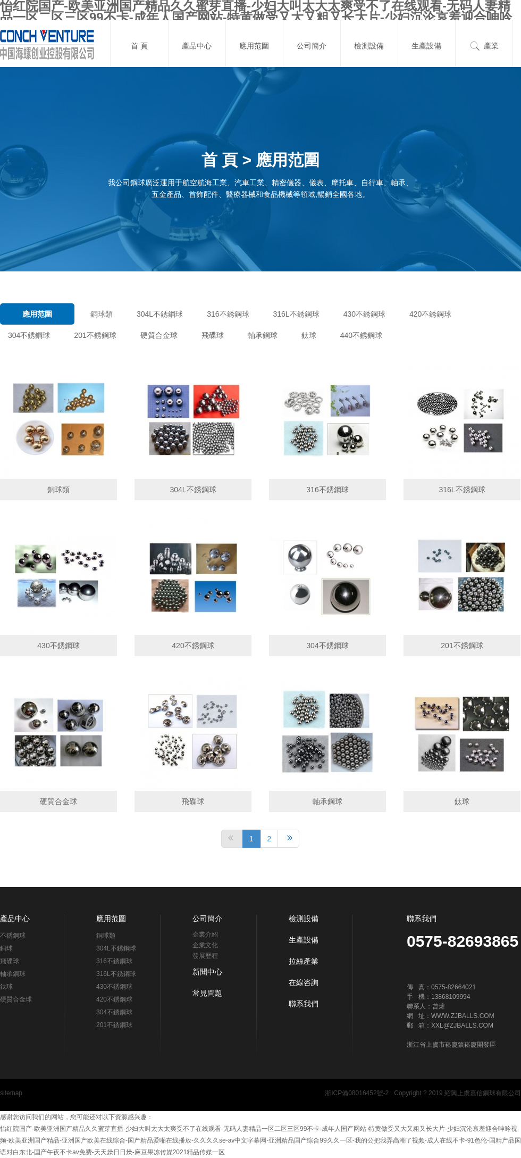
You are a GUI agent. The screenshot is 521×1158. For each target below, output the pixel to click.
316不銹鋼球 (228, 314)
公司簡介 (311, 46)
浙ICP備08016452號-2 (357, 1093)
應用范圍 (254, 46)
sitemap (11, 1093)
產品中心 (197, 46)
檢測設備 (369, 46)
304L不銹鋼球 (160, 314)
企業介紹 (205, 934)
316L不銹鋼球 (296, 314)
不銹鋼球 (13, 935)
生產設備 (426, 46)
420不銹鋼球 (430, 314)
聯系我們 (303, 1003)
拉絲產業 (303, 961)
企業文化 (205, 945)
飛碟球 (212, 335)
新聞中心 (207, 971)
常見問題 (207, 993)
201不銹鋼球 (95, 335)
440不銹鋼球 (361, 335)
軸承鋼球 (263, 335)
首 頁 (139, 46)
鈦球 (308, 335)
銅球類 (101, 314)
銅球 (6, 948)
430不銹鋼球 (364, 314)
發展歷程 (205, 956)
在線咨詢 (303, 982)
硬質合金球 (159, 335)
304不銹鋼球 (29, 335)
